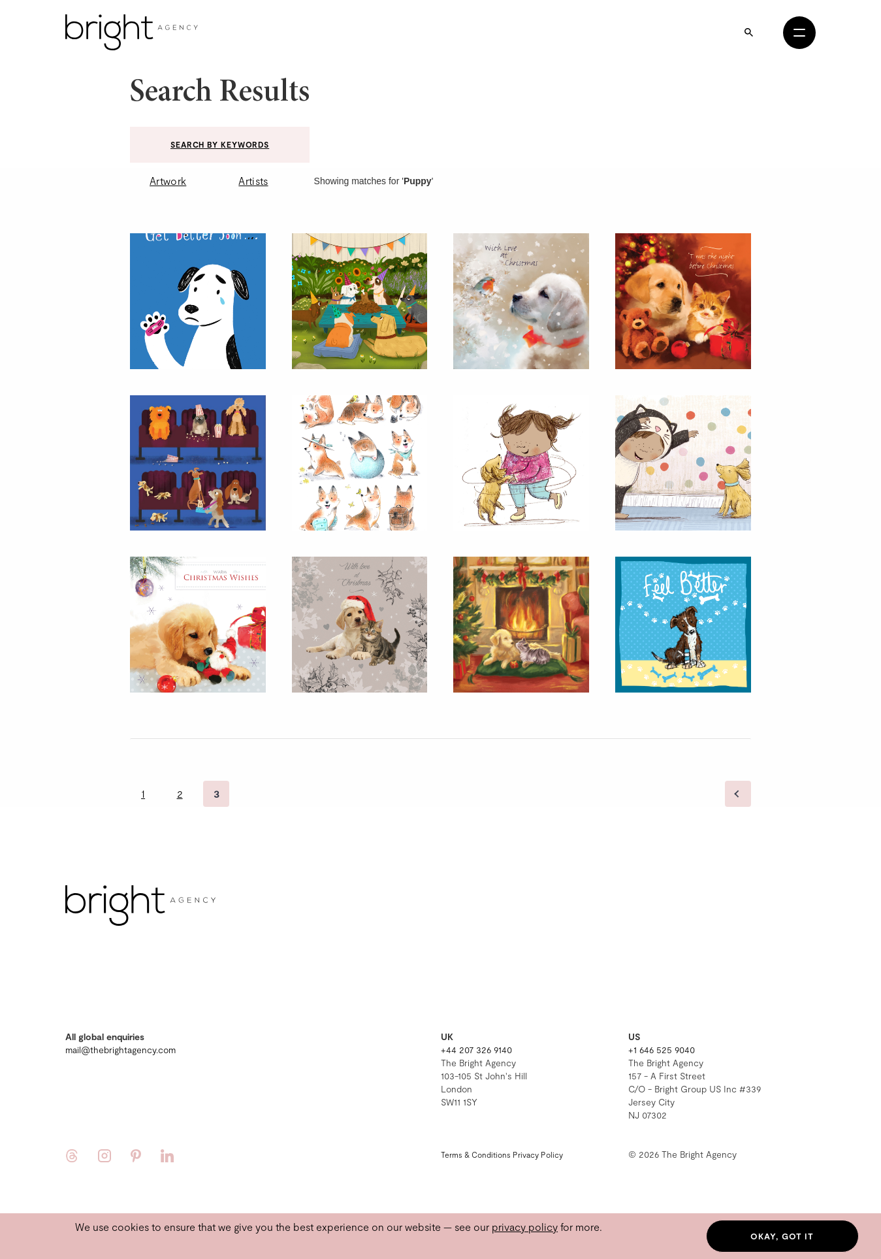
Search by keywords (219, 144)
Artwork (168, 180)
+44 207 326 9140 (476, 1049)
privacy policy (525, 1226)
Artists (253, 180)
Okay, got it (782, 1236)
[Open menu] (799, 32)
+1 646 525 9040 (661, 1049)
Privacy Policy (538, 1154)
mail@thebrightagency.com (120, 1049)
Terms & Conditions (476, 1154)
